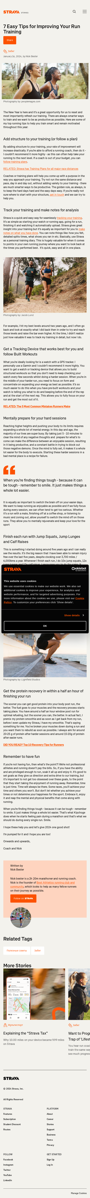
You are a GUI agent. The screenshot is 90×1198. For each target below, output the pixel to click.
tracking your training (69, 218)
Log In (50, 1164)
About (50, 1114)
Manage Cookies (79, 1193)
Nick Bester (32, 56)
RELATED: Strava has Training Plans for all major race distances (40, 169)
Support (51, 1129)
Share (10, 40)
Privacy (50, 1145)
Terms (50, 1139)
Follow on (23, 898)
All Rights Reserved (13, 1099)
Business (51, 1134)
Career (50, 1119)
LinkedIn (7, 1180)
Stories (50, 1124)
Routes (7, 1129)
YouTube (7, 1175)
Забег (37, 950)
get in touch (57, 194)
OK (45, 625)
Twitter (7, 1170)
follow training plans (15, 162)
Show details (72, 615)
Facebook (8, 1159)
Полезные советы (17, 950)
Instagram (8, 1164)
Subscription (9, 1119)
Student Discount (12, 1124)
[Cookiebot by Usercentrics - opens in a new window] (71, 569)
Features (7, 1114)
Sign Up (50, 1159)
